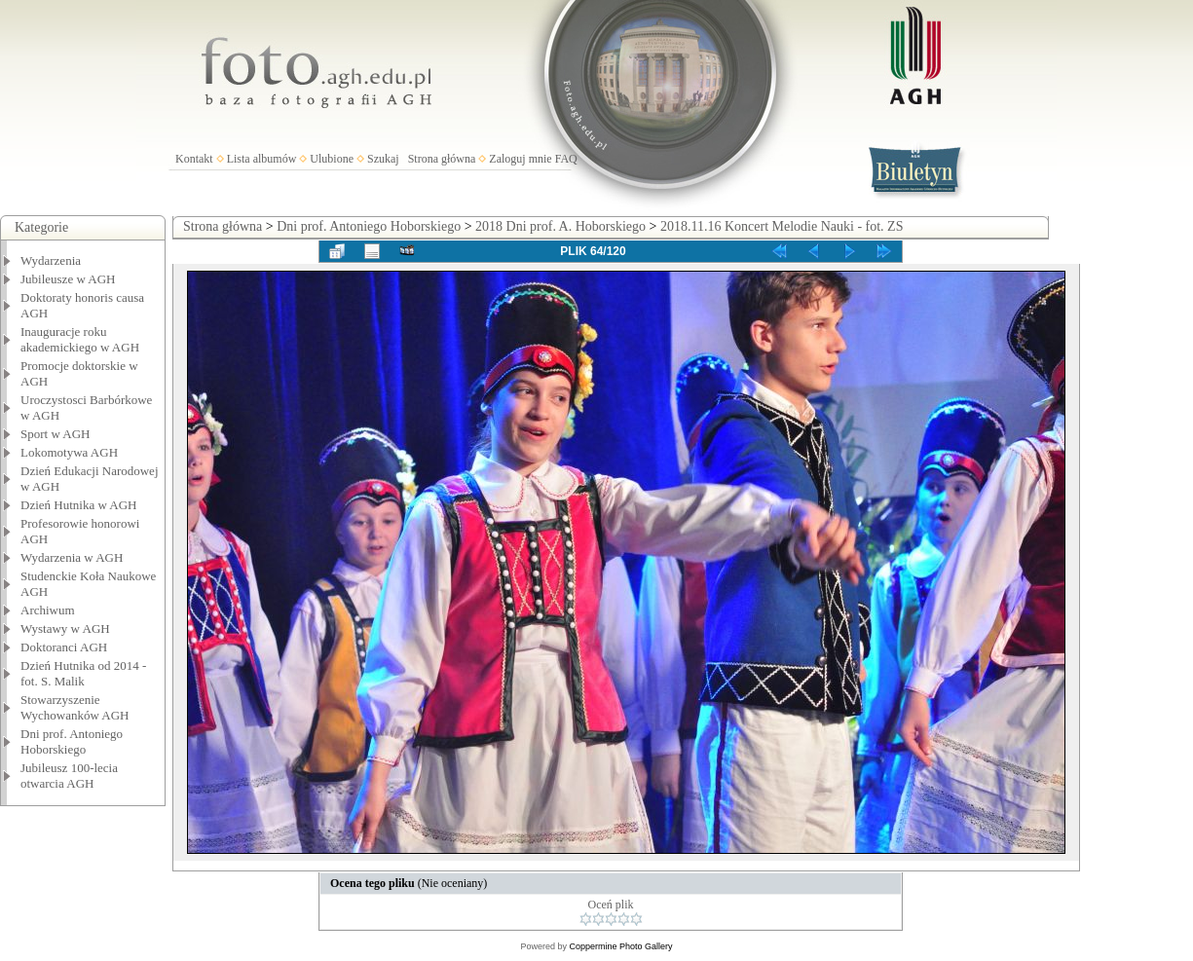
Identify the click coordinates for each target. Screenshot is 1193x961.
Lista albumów (262, 159)
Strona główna (442, 159)
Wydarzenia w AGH (71, 557)
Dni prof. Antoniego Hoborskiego (71, 741)
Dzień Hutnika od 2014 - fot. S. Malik (83, 673)
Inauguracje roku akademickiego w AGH (79, 339)
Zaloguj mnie (520, 159)
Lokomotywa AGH (69, 452)
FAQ (566, 159)
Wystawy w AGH (65, 628)
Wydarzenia (50, 260)
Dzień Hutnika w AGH (78, 505)
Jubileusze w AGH (68, 279)
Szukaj (383, 159)
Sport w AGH (55, 433)
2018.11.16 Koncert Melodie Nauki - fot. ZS (782, 226)
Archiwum (47, 610)
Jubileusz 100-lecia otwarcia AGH (69, 775)
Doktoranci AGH (63, 647)
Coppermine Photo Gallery (620, 946)
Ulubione (332, 159)
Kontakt (194, 159)
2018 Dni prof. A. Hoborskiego (560, 226)
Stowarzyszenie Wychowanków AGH (75, 707)
